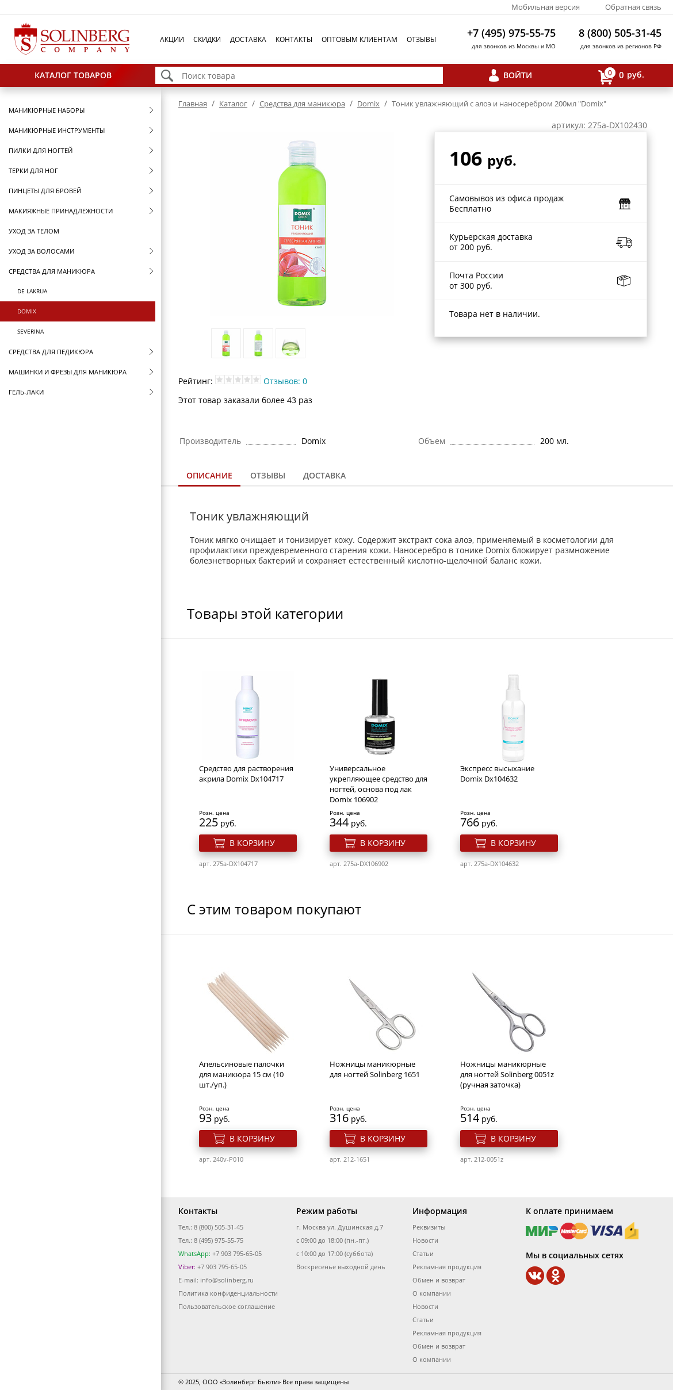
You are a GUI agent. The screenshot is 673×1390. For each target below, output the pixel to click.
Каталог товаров (73, 75)
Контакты (294, 39)
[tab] (209, 476)
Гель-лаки (26, 392)
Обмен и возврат (438, 1280)
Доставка (248, 39)
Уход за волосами (41, 251)
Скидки (207, 39)
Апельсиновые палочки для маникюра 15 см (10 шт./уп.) (241, 1074)
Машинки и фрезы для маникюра (68, 371)
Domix (26, 311)
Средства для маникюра (52, 271)
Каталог (233, 103)
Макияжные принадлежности (61, 210)
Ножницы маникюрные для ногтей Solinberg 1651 (375, 1069)
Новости (425, 1240)
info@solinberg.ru (227, 1280)
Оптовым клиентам (359, 39)
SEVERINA (30, 331)
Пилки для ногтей (40, 150)
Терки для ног (33, 170)
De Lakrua (32, 291)
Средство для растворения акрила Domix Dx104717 (246, 773)
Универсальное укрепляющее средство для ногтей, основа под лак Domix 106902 (378, 784)
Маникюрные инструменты (57, 130)
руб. (621, 76)
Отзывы (421, 39)
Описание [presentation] (209, 475)
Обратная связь (633, 7)
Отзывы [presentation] (267, 475)
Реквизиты (428, 1227)
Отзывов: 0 (285, 381)
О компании (431, 1293)
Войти (517, 75)
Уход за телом (34, 231)
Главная (192, 103)
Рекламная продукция (446, 1266)
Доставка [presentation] (324, 475)
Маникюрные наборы (47, 110)
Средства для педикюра (51, 351)
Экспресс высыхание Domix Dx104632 (497, 773)
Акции (172, 39)
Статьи (423, 1253)
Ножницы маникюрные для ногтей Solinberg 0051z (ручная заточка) (507, 1074)
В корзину (252, 842)
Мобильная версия (545, 7)
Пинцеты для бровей (45, 190)
